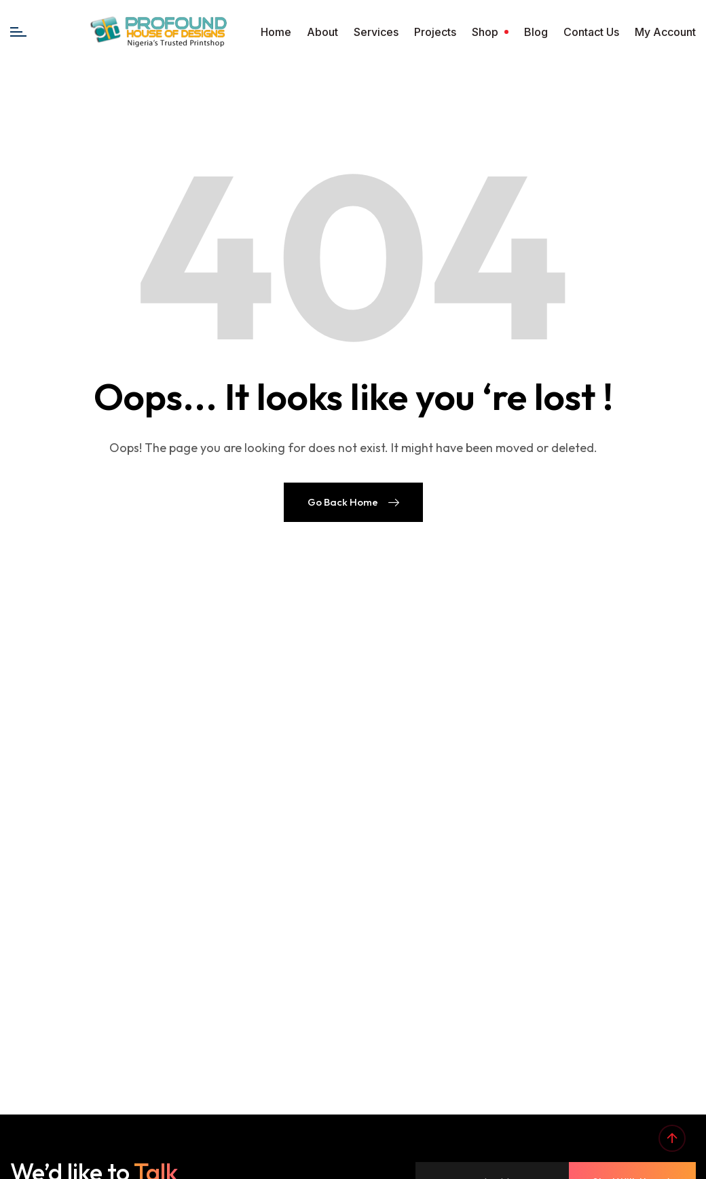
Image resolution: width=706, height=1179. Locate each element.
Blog (536, 32)
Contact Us (591, 32)
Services (376, 32)
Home (276, 32)
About (322, 32)
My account (665, 32)
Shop (485, 32)
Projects (435, 32)
